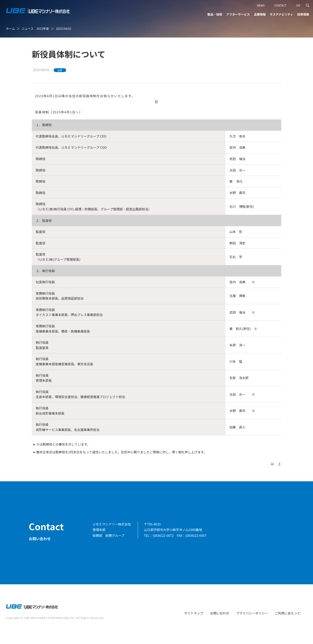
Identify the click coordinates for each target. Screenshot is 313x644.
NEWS (260, 5)
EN (298, 5)
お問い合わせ (219, 613)
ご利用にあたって (287, 613)
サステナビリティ (281, 14)
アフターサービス (238, 14)
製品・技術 (214, 14)
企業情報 (260, 14)
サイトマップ (193, 613)
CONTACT (280, 5)
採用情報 (303, 14)
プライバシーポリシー (252, 613)
